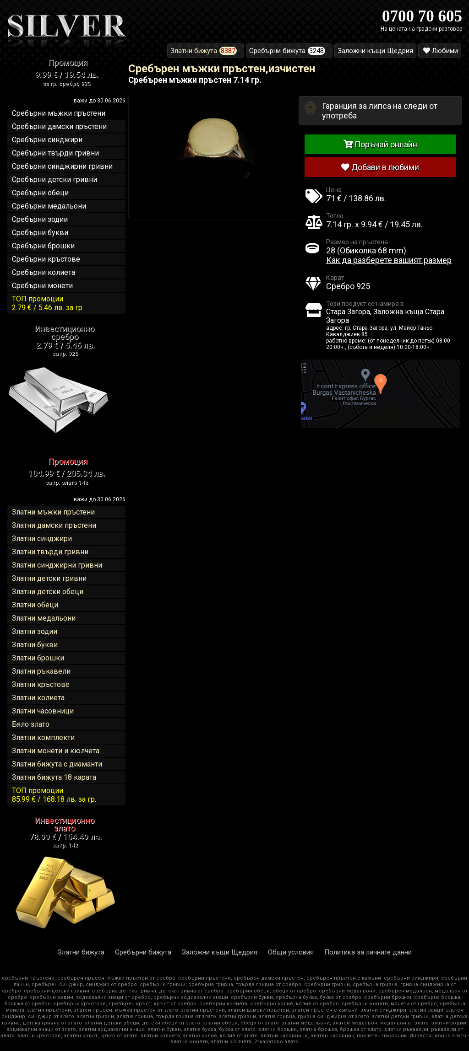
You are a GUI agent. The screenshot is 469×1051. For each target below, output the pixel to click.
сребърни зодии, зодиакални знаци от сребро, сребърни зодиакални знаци (129, 997)
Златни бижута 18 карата (54, 777)
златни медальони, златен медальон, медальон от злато (355, 1023)
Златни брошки (38, 658)
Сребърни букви (40, 232)
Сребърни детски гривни (54, 179)
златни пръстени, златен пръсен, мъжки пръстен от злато (102, 1010)
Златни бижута (81, 952)
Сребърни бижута (143, 952)
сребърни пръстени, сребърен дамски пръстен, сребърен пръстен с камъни (279, 978)
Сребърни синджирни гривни (62, 166)
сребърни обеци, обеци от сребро (271, 991)
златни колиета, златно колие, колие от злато (199, 1036)
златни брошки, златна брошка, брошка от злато (320, 1029)
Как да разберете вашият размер (389, 260)
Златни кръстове (41, 684)
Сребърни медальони (49, 206)
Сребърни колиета (43, 272)
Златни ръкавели (41, 671)
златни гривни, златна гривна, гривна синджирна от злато (294, 1016)
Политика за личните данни (368, 952)
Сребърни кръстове (46, 259)
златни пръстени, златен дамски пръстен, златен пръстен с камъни (269, 1010)
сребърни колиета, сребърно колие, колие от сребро (269, 1004)
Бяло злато (30, 724)
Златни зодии (34, 631)
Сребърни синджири (47, 139)
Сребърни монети (42, 285)
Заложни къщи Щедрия (219, 952)
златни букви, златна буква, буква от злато (201, 1029)
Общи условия (291, 952)
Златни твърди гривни (50, 551)
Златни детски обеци (47, 591)
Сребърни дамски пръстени (59, 126)
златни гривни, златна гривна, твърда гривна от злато (146, 1016)
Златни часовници (43, 711)
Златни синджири (42, 538)
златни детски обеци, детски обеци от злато (142, 1023)
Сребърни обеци (40, 192)
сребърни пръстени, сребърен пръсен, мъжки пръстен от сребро (88, 978)
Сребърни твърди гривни (55, 153)
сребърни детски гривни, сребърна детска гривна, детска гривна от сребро (124, 991)
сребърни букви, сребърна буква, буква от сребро (296, 997)
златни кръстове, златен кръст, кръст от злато (77, 1036)
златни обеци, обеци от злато (241, 1023)
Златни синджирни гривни (57, 565)
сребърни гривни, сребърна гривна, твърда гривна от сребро (220, 984)
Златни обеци (35, 605)
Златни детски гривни (49, 578)
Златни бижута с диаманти (57, 764)
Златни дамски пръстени (54, 525)
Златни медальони (44, 618)
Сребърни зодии (40, 219)
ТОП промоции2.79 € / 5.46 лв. (48, 303)
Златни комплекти (43, 737)
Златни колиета (38, 697)
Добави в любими (380, 167)
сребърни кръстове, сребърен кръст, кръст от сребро (125, 1004)
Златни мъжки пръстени (53, 512)
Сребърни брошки (43, 245)
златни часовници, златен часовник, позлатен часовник (334, 1036)
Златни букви (35, 644)
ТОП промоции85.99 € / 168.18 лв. (54, 795)
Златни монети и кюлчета (55, 750)
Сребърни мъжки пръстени (58, 113)
